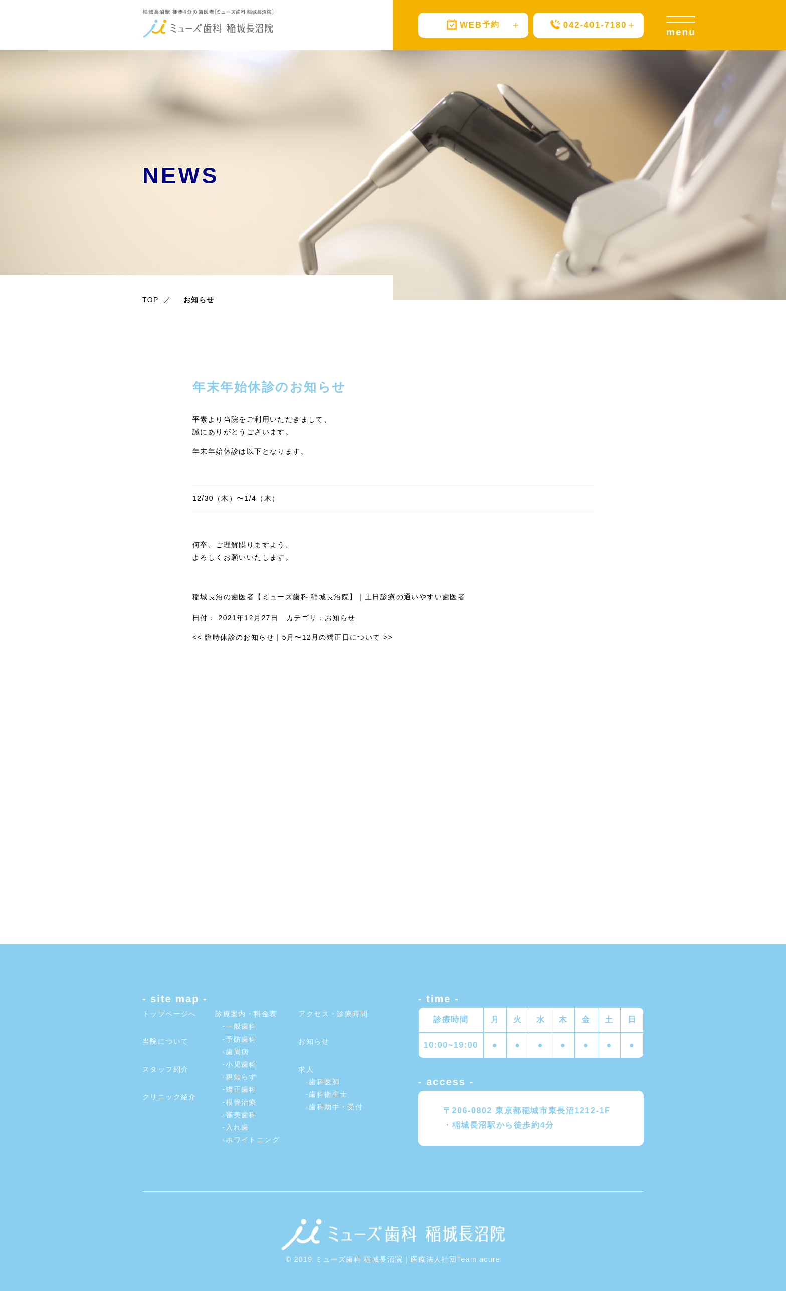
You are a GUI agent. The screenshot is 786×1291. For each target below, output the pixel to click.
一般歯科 (241, 1026)
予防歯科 (241, 1039)
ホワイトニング (253, 1140)
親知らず (241, 1077)
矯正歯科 (241, 1089)
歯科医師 (324, 1082)
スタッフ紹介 (165, 1069)
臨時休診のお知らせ (233, 637)
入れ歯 (237, 1127)
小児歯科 (241, 1064)
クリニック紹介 (169, 1097)
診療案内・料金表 (246, 1014)
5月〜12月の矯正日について (337, 637)
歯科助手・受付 (336, 1107)
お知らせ (340, 618)
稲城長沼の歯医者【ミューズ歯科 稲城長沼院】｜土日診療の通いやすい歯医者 (328, 597)
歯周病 (237, 1052)
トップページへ (169, 1014)
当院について (165, 1041)
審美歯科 (241, 1115)
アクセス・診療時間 (333, 1014)
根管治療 (241, 1102)
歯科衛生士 (328, 1094)
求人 (306, 1069)
